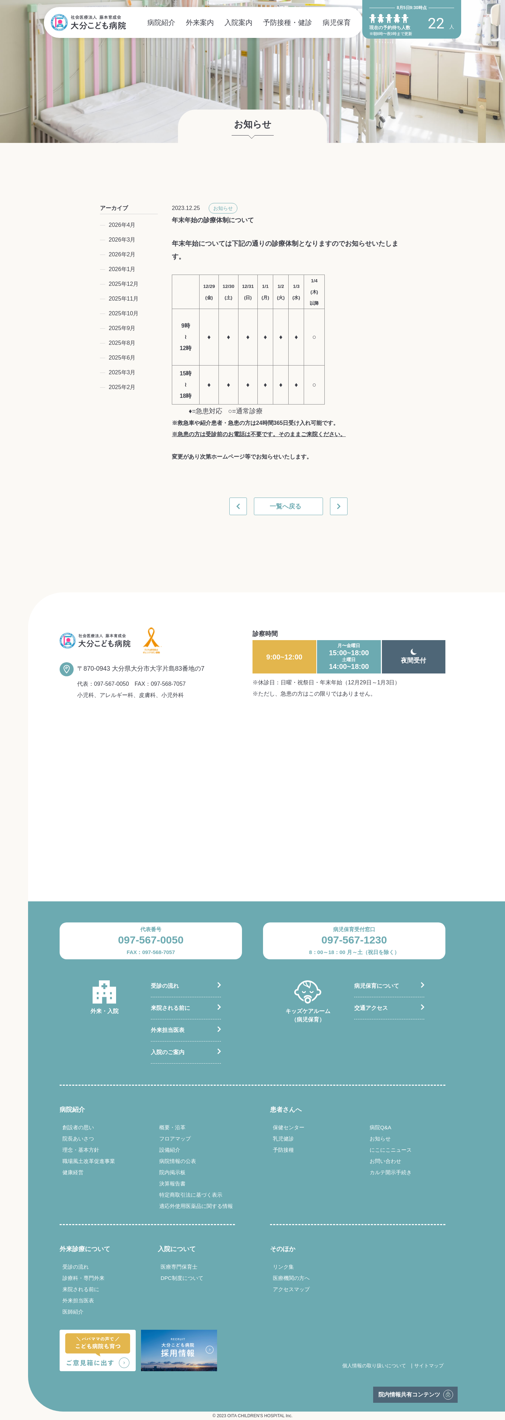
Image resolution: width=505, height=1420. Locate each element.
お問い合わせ (385, 1161)
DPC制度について (182, 1278)
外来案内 (200, 22)
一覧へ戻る (285, 506)
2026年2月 (122, 254)
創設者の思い (78, 1127)
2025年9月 (122, 328)
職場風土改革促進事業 (88, 1161)
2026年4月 (122, 225)
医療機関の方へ (291, 1278)
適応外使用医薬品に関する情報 (196, 1206)
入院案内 (238, 22)
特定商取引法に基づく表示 (190, 1195)
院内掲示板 (172, 1172)
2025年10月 (124, 313)
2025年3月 (122, 372)
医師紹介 (72, 1312)
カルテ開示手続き (391, 1172)
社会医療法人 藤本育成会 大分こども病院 (88, 22)
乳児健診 (283, 1139)
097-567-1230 (354, 940)
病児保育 (337, 22)
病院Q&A (380, 1127)
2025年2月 (122, 387)
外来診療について (85, 1249)
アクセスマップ (291, 1289)
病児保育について (376, 986)
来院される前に (170, 1008)
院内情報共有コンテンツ (409, 1395)
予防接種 (283, 1150)
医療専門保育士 (179, 1267)
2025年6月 (122, 358)
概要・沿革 (172, 1127)
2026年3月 (122, 240)
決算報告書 (172, 1183)
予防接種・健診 (287, 22)
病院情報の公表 (177, 1161)
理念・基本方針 (80, 1150)
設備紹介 (169, 1150)
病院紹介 (161, 22)
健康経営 (72, 1172)
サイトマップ (429, 1365)
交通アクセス (371, 1008)
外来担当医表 (167, 1030)
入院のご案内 (167, 1052)
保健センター (288, 1127)
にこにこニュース (391, 1150)
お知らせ (223, 208)
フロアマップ (175, 1139)
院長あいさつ (78, 1139)
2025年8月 (122, 343)
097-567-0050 (111, 684)
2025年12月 (124, 284)
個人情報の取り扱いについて (374, 1365)
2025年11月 (124, 299)
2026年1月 (122, 269)
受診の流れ (165, 986)
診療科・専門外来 (83, 1278)
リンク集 (283, 1267)
